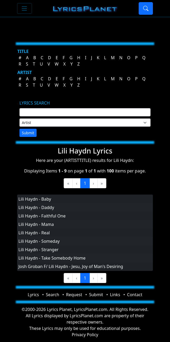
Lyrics (33, 295)
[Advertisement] (85, 27)
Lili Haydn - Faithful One (42, 216)
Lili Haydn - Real (34, 233)
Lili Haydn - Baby (34, 199)
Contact (134, 295)
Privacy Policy (85, 335)
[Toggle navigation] (24, 8)
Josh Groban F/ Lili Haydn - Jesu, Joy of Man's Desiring (70, 266)
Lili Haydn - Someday (39, 241)
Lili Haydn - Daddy (36, 207)
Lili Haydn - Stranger (38, 249)
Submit (28, 132)
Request (74, 295)
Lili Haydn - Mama (36, 224)
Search (52, 295)
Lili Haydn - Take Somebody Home (52, 258)
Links (115, 295)
